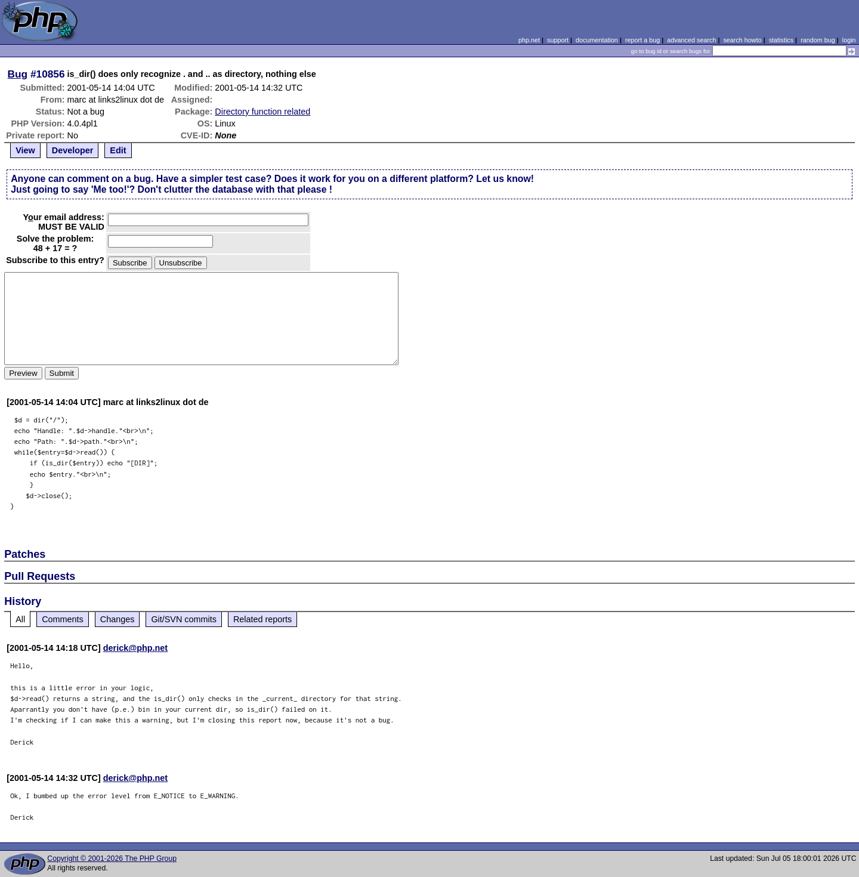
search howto (742, 40)
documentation (597, 40)
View (25, 150)
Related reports (262, 619)
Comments (63, 619)
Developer (73, 150)
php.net (529, 40)
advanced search (691, 40)
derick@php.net (135, 648)
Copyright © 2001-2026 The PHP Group (112, 858)
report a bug (642, 40)
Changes (117, 619)
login (849, 40)
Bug (18, 74)
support (557, 40)
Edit (118, 150)
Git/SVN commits (184, 619)
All (20, 619)
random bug (818, 40)
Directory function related (262, 111)
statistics (781, 40)
